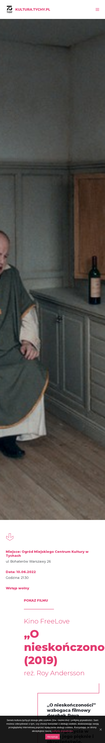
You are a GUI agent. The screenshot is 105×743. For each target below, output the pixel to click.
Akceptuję (52, 736)
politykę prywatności (62, 731)
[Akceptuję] (100, 729)
